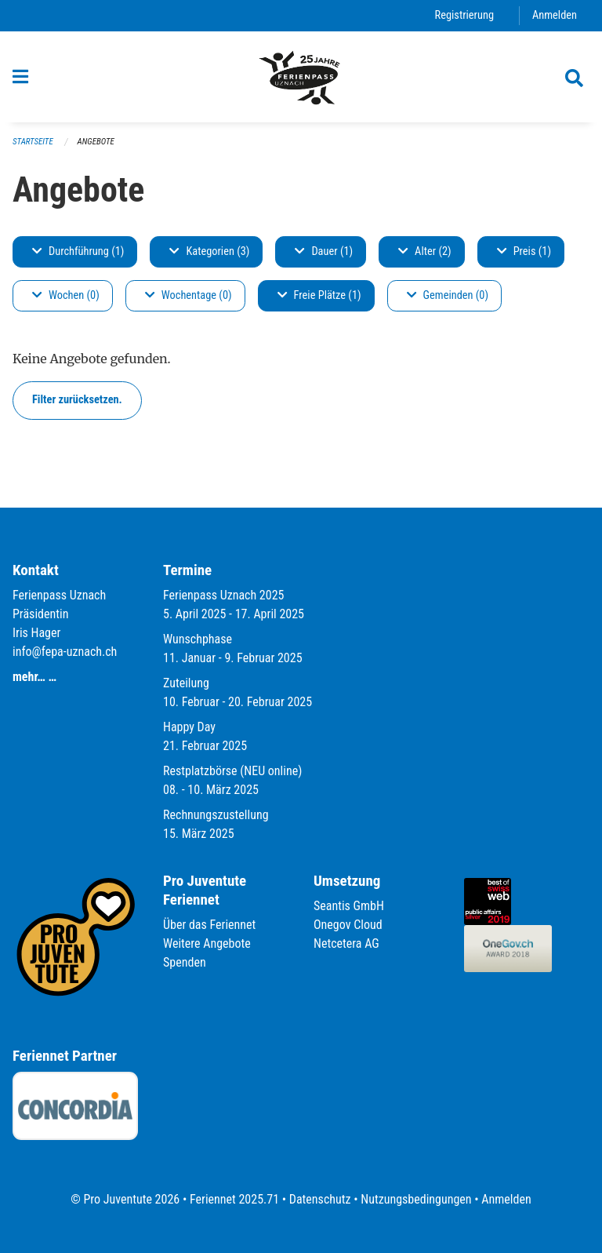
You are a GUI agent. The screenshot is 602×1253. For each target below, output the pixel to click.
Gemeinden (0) (447, 295)
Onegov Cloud (348, 924)
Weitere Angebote (207, 943)
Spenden (184, 962)
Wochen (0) (66, 295)
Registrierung (464, 15)
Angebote (96, 142)
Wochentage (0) (188, 295)
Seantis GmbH (349, 905)
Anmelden (554, 15)
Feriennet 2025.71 (234, 1199)
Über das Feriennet (209, 924)
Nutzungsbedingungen (416, 1199)
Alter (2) (425, 251)
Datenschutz (320, 1199)
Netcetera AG (346, 943)
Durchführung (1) (78, 251)
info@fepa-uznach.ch (65, 651)
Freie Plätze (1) (319, 295)
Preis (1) (524, 251)
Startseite (33, 142)
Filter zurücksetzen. (77, 399)
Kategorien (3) (209, 251)
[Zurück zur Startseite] (301, 77)
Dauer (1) (324, 251)
